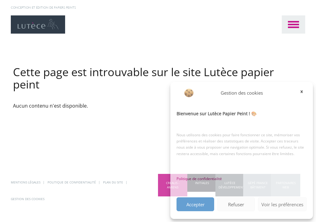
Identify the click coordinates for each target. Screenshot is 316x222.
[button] (304, 93)
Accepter (195, 204)
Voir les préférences (282, 204)
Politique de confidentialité (199, 178)
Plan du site (113, 182)
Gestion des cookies (27, 199)
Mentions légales (26, 182)
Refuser (236, 204)
